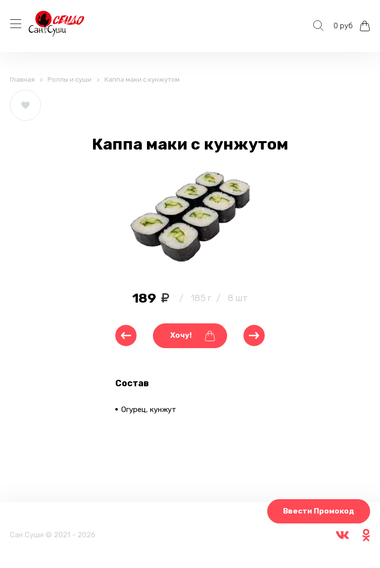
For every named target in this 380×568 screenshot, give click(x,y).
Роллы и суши (70, 79)
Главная (22, 79)
